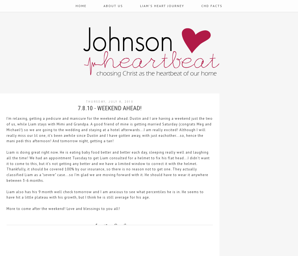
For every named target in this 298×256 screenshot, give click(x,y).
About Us (113, 6)
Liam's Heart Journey (162, 6)
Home (81, 6)
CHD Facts (211, 6)
